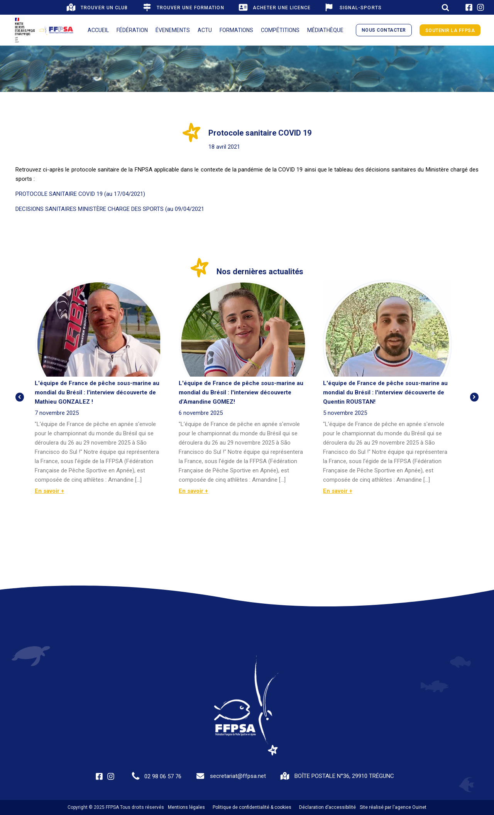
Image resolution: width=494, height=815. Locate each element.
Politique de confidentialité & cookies (252, 807)
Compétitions (280, 30)
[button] (97, 7)
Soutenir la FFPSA (450, 30)
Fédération (132, 30)
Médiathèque (325, 30)
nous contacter (384, 30)
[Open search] (445, 7)
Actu (205, 30)
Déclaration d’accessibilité (327, 807)
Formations (236, 30)
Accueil (98, 30)
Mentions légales (186, 807)
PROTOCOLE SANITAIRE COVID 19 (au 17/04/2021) (80, 193)
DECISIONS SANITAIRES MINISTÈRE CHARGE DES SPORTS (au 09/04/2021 (109, 208)
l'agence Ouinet (409, 807)
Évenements (173, 30)
